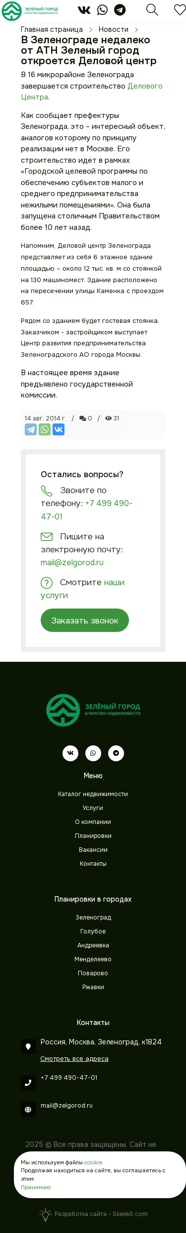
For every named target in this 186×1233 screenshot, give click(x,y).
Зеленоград (93, 918)
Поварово (93, 973)
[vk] (84, 11)
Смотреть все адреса (74, 1058)
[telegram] (119, 11)
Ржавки (93, 987)
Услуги (93, 808)
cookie (93, 1162)
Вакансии (93, 850)
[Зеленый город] (30, 11)
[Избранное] (180, 12)
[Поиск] (152, 12)
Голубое (93, 931)
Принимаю (36, 1187)
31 (112, 418)
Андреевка (93, 945)
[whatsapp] (102, 11)
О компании (93, 822)
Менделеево (93, 959)
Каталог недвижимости (93, 794)
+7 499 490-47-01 (69, 1078)
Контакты (93, 864)
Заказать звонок (85, 620)
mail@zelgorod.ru (72, 562)
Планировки (93, 836)
